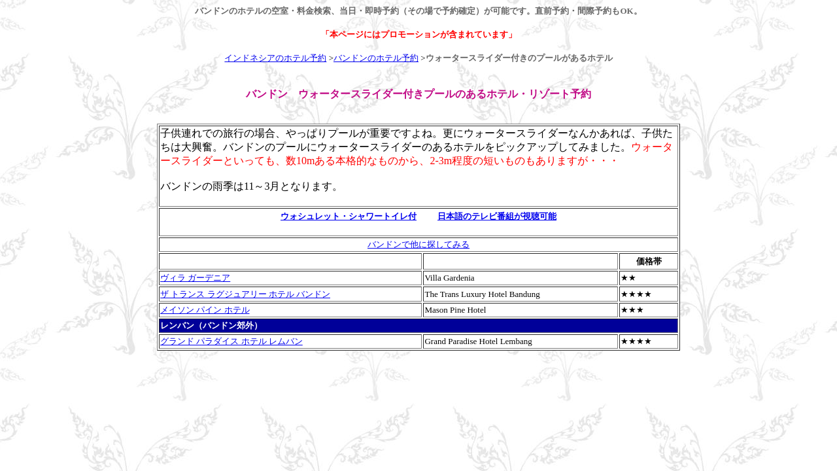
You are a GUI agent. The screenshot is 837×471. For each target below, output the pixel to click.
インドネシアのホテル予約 (275, 58)
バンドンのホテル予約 (375, 58)
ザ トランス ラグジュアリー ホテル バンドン (245, 294)
